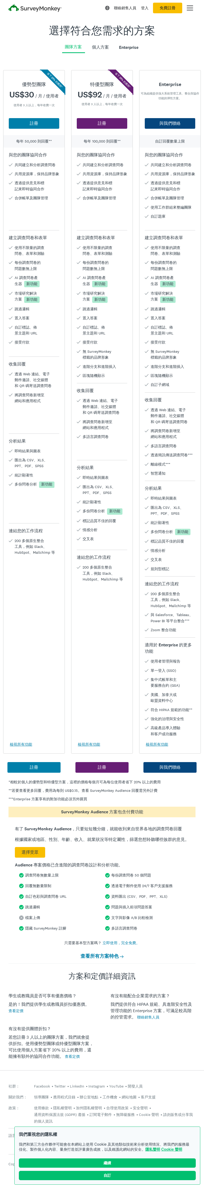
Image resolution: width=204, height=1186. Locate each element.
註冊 (34, 123)
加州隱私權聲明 (89, 1108)
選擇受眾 (30, 852)
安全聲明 (140, 1108)
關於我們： (17, 1097)
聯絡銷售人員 (125, 8)
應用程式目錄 (64, 1097)
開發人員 (135, 1086)
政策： (14, 1108)
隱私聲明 (152, 1149)
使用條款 (41, 1108)
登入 (144, 8)
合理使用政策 (117, 1108)
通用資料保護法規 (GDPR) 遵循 (59, 1114)
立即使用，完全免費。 (121, 942)
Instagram (96, 1086)
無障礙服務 (125, 1114)
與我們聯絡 (170, 123)
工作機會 (110, 1097)
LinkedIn (77, 1086)
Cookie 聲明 (171, 1149)
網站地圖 (129, 1097)
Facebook (42, 1086)
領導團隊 (41, 1097)
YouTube (116, 1086)
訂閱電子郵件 (101, 1114)
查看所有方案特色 (102, 956)
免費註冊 (168, 8)
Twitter (60, 1086)
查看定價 (15, 1010)
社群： (14, 1086)
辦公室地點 (89, 1097)
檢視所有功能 (21, 744)
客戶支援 (148, 1097)
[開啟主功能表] (190, 8)
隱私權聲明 (62, 1108)
